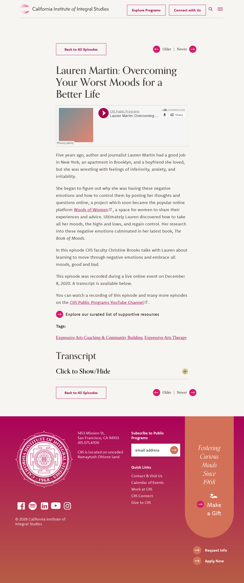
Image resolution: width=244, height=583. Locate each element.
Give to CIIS (141, 502)
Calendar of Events (147, 482)
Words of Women (93, 209)
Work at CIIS (141, 489)
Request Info (216, 550)
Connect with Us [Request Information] (187, 10)
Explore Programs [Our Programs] (146, 10)
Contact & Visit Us (146, 475)
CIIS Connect (142, 495)
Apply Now (214, 561)
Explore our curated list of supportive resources (112, 314)
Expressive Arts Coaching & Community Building (99, 337)
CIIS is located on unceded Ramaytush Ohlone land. (100, 454)
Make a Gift (214, 504)
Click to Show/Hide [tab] (83, 371)
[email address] (155, 450)
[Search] (210, 9)
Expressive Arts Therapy (165, 337)
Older (167, 49)
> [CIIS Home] (64, 9)
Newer (182, 49)
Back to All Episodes (81, 49)
